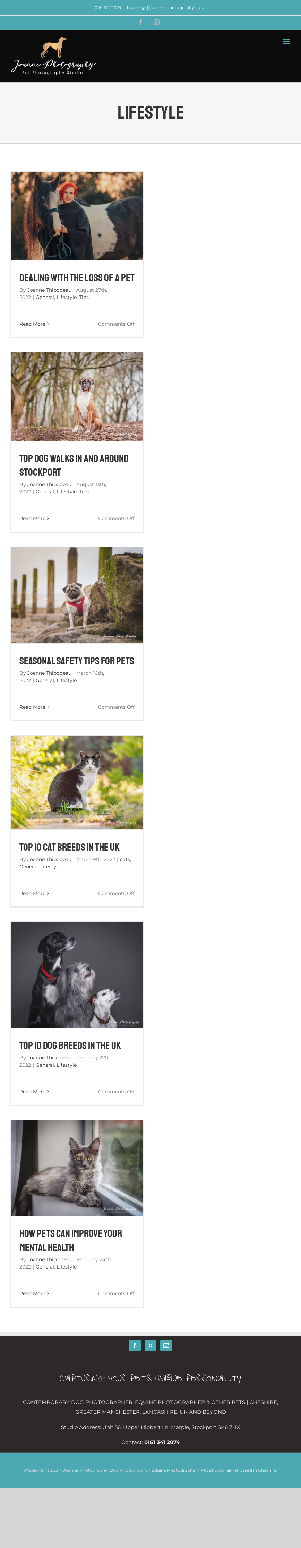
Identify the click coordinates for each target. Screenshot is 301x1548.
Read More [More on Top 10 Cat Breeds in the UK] (32, 893)
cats (125, 859)
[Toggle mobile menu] (287, 41)
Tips (84, 297)
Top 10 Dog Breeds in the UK (70, 1045)
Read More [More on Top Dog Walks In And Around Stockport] (32, 518)
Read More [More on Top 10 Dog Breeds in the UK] (32, 1092)
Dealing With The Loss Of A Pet (77, 277)
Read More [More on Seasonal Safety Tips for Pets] (32, 707)
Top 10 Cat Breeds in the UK (69, 847)
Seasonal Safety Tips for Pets (76, 661)
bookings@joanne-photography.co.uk (167, 7)
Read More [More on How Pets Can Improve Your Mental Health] (32, 1293)
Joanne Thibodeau (49, 290)
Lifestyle (67, 297)
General (45, 297)
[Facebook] (135, 1345)
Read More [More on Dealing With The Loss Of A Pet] (32, 324)
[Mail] (166, 1345)
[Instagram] (150, 1345)
